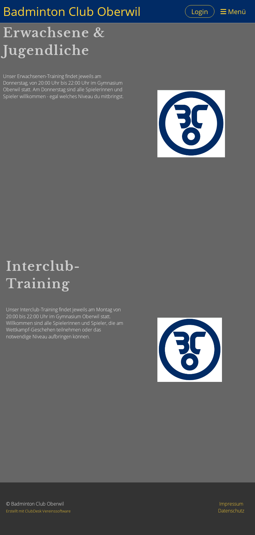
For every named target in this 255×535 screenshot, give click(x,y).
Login (199, 11)
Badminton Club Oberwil (72, 11)
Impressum (231, 503)
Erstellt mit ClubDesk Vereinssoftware (38, 511)
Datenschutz (231, 510)
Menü (233, 11)
